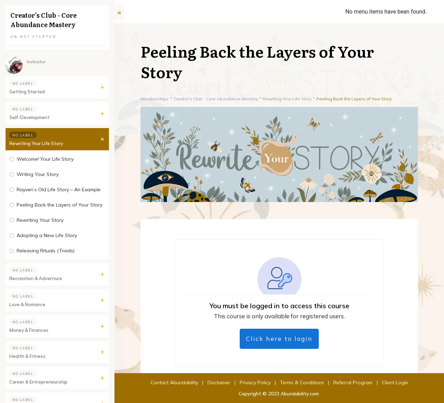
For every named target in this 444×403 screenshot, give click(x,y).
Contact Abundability (132, 382)
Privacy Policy (212, 382)
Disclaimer (176, 382)
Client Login (353, 382)
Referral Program (310, 382)
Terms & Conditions (260, 382)
